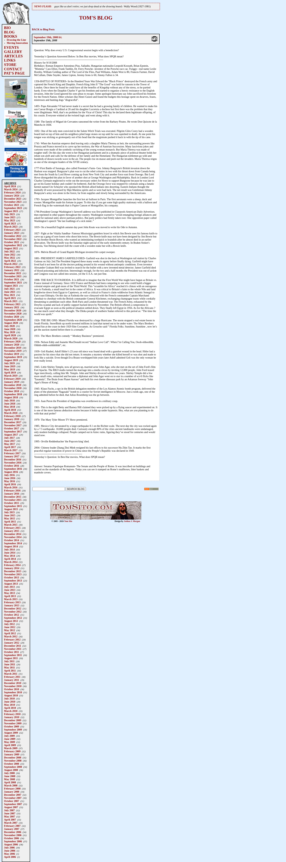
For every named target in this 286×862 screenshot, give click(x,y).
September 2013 (13, 580)
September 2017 (13, 431)
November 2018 (13, 388)
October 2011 (11, 652)
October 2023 (11, 204)
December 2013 (12, 571)
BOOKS (10, 36)
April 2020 (10, 335)
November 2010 (13, 686)
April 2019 (10, 372)
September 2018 (13, 394)
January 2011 (11, 679)
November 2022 (13, 239)
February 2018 (12, 416)
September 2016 (13, 468)
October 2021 (11, 279)
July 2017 (9, 437)
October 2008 (11, 763)
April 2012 (10, 633)
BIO (7, 28)
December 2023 (12, 198)
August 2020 (11, 322)
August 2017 (11, 434)
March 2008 (11, 785)
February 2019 (12, 378)
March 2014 (11, 561)
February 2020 (12, 341)
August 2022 (11, 248)
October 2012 (11, 614)
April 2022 (10, 260)
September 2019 (13, 357)
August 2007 (11, 807)
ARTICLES (13, 56)
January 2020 (11, 344)
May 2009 (9, 742)
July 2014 (9, 549)
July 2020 (9, 326)
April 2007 (10, 819)
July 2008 (9, 773)
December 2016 (12, 459)
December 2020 (12, 310)
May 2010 (9, 704)
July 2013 (9, 586)
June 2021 (9, 291)
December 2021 (12, 273)
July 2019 (9, 363)
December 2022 (12, 235)
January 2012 (11, 642)
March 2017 (11, 450)
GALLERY (13, 52)
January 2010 (11, 717)
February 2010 (12, 714)
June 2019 (9, 366)
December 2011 (12, 645)
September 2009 (13, 729)
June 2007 (9, 813)
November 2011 (12, 648)
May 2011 (9, 667)
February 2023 (12, 229)
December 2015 (12, 496)
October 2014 (11, 540)
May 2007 (9, 816)
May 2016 (9, 481)
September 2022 (13, 245)
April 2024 (10, 186)
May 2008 (9, 779)
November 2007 (13, 797)
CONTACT (13, 69)
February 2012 (12, 639)
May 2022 (9, 257)
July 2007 (9, 810)
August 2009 (11, 732)
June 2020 (9, 329)
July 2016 (9, 475)
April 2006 (10, 856)
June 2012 (9, 627)
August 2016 (11, 471)
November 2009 (13, 723)
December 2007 (12, 794)
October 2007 (11, 801)
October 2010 (11, 689)
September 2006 (13, 841)
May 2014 (9, 555)
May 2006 (9, 853)
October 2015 (11, 502)
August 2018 (11, 397)
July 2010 (9, 698)
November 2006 (13, 835)
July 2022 (9, 251)
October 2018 (11, 391)
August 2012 (11, 620)
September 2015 (13, 506)
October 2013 (11, 577)
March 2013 (11, 599)
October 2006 (11, 838)
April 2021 (10, 298)
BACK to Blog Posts (43, 29)
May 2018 (9, 406)
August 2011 (11, 658)
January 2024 (11, 195)
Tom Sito (68, 521)
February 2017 (12, 453)
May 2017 (9, 444)
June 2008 (9, 776)
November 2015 (13, 499)
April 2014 (10, 558)
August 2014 (11, 546)
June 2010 (9, 701)
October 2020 (11, 316)
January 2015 (11, 530)
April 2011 (10, 670)
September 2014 (13, 543)
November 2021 (13, 276)
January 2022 (11, 270)
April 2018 (10, 409)
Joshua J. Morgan (132, 521)
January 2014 (11, 568)
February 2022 (12, 267)
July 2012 (9, 624)
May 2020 (9, 332)
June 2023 (9, 217)
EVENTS (11, 47)
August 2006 (11, 844)
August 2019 (11, 360)
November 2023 (13, 201)
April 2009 (10, 745)
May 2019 (9, 369)
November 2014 (13, 537)
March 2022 (11, 263)
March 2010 (11, 711)
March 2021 (11, 301)
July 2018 (9, 400)
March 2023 (11, 226)
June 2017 (9, 440)
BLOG (9, 32)
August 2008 (11, 769)
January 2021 (11, 307)
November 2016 (13, 462)
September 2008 (13, 766)
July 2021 (9, 288)
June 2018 (9, 403)
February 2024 (12, 192)
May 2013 (9, 593)
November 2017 (13, 425)
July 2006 (9, 847)
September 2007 (13, 804)
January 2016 (11, 493)
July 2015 (9, 512)
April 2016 (10, 484)
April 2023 (10, 223)
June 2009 (9, 738)
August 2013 (11, 583)
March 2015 (11, 524)
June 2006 (9, 850)
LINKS (10, 60)
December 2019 (12, 347)
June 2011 (9, 664)
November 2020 (13, 313)
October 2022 (11, 242)
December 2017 (12, 422)
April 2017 (10, 447)
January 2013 (11, 605)
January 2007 (11, 828)
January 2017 (11, 456)
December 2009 (12, 720)
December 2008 (12, 757)
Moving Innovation (17, 42)
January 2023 (11, 232)
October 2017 (11, 428)
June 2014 (9, 552)
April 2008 (10, 782)
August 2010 (11, 695)
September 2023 (13, 208)
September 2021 (13, 282)
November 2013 (13, 574)
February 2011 (12, 676)
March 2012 (11, 636)
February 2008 (12, 788)
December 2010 (12, 683)
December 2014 (12, 534)
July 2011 (9, 661)
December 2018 (12, 385)
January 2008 (11, 791)
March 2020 (11, 338)
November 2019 (13, 350)
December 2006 (12, 832)
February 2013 (12, 602)
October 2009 (11, 726)
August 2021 (11, 285)
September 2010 (13, 692)
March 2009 (11, 748)
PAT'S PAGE (14, 73)
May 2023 (9, 220)
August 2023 (11, 211)
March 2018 (11, 412)
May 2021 (9, 294)
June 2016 (9, 478)
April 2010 (10, 707)
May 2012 (9, 630)
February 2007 (12, 825)
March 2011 (10, 673)
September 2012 (13, 617)
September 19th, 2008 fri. (48, 37)
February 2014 (12, 565)
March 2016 (11, 487)
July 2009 (9, 735)
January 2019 (11, 381)
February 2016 (12, 490)
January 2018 (11, 419)
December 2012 (12, 608)
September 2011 (13, 655)
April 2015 (10, 521)
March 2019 (11, 375)
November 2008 (13, 760)
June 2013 (9, 589)
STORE (10, 65)
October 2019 (11, 353)
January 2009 (11, 754)
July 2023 (9, 214)
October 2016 (11, 465)
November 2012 (13, 611)
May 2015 (9, 518)
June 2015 (9, 515)
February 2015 (12, 527)
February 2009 (12, 751)
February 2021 (12, 304)
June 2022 (9, 254)
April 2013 (10, 596)
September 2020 (13, 319)
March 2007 (11, 822)
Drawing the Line (16, 39)
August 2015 (11, 509)
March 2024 (11, 189)
